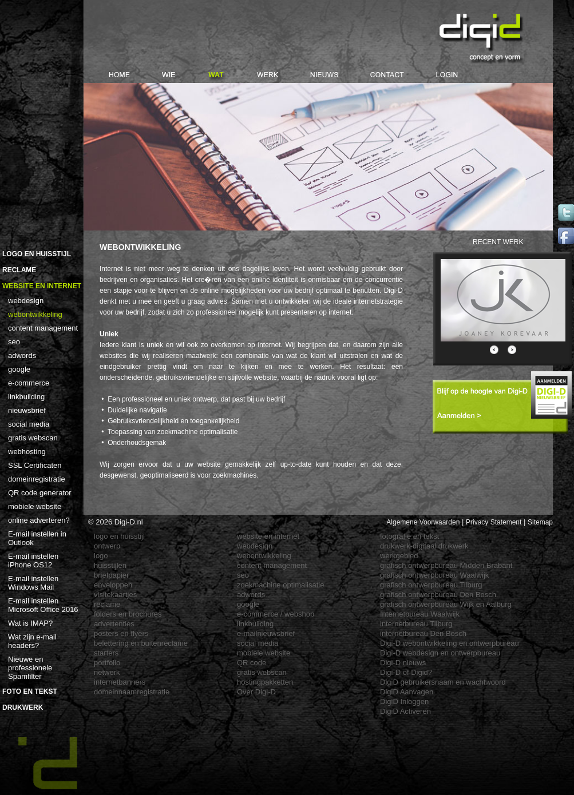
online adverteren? (39, 520)
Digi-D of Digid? (406, 672)
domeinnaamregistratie (131, 691)
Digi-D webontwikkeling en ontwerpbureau (449, 643)
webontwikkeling (35, 314)
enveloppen (113, 585)
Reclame (19, 270)
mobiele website (34, 506)
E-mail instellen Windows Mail (33, 582)
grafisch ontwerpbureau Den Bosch (438, 594)
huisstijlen (110, 565)
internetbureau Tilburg (416, 623)
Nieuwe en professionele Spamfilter (30, 668)
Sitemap (540, 522)
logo (101, 555)
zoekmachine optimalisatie (280, 585)
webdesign (25, 300)
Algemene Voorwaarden (423, 522)
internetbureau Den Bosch (423, 633)
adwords (22, 355)
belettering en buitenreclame (141, 643)
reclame (107, 604)
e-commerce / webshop (275, 614)
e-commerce (28, 383)
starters (106, 653)
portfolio (107, 662)
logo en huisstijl (119, 536)
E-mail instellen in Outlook (37, 538)
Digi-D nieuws (403, 662)
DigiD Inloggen (404, 701)
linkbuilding (26, 396)
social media (28, 424)
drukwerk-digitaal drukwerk (424, 546)
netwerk (107, 672)
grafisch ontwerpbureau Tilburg (431, 585)
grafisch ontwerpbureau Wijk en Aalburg (446, 604)
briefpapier (111, 575)
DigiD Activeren (405, 711)
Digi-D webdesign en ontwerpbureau (440, 653)
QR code (251, 662)
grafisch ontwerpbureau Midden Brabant (446, 565)
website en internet (268, 536)
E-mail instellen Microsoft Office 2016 (43, 605)
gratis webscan (33, 438)
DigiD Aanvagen (406, 691)
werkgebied (399, 555)
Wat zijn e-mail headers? (32, 641)
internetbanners (119, 682)
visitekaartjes (115, 594)
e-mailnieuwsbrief (266, 633)
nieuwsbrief (27, 410)
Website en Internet (41, 286)
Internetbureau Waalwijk (420, 614)
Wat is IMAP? (30, 623)
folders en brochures (128, 614)
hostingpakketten (265, 682)
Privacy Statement (493, 522)
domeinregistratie (36, 479)
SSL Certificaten (34, 465)
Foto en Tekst (29, 691)
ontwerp (107, 546)
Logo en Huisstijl (36, 254)
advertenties (114, 623)
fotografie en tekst (409, 536)
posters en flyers (121, 633)
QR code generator (40, 492)
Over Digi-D (256, 691)
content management (43, 328)
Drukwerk (22, 707)
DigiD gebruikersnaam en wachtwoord (443, 682)
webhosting (27, 451)
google (19, 369)
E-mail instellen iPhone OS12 (33, 560)
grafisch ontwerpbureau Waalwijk (434, 575)
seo (14, 341)
